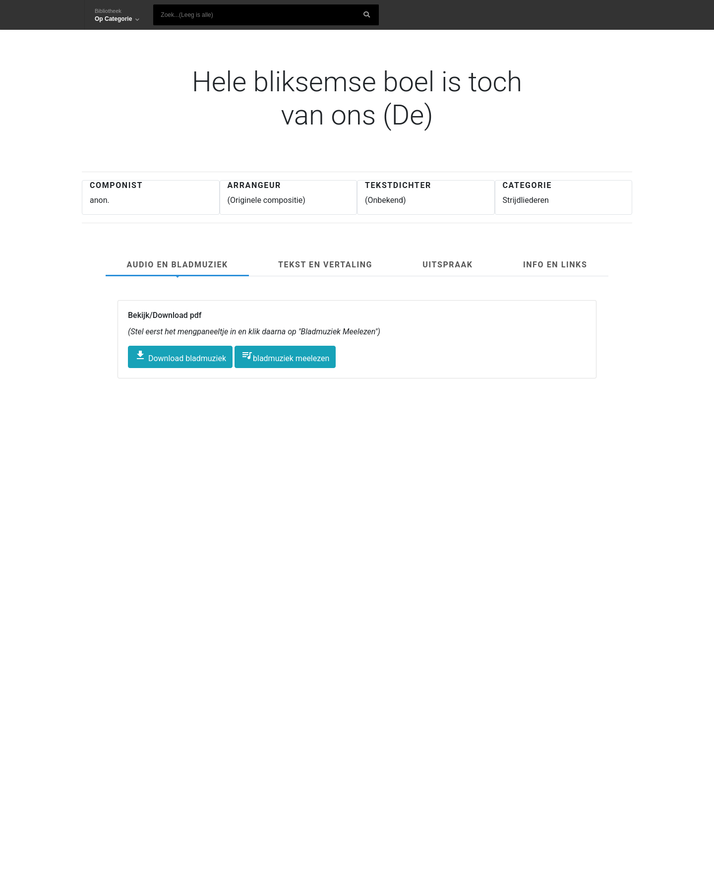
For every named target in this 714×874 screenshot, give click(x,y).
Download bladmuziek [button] (180, 356)
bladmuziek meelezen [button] (285, 356)
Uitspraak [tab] (447, 264)
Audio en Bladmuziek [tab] (177, 264)
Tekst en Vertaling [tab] (325, 264)
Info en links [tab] (555, 264)
